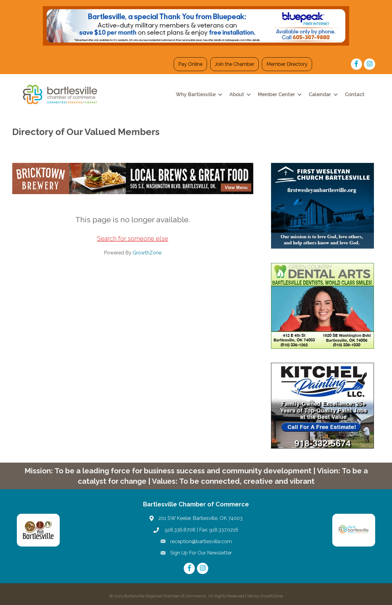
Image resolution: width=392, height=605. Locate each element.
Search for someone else (132, 238)
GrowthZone (147, 253)
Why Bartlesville (196, 94)
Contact (354, 94)
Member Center (276, 94)
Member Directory (286, 64)
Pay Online (190, 64)
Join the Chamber (234, 64)
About (236, 94)
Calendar (320, 94)
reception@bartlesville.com (201, 541)
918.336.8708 (179, 530)
